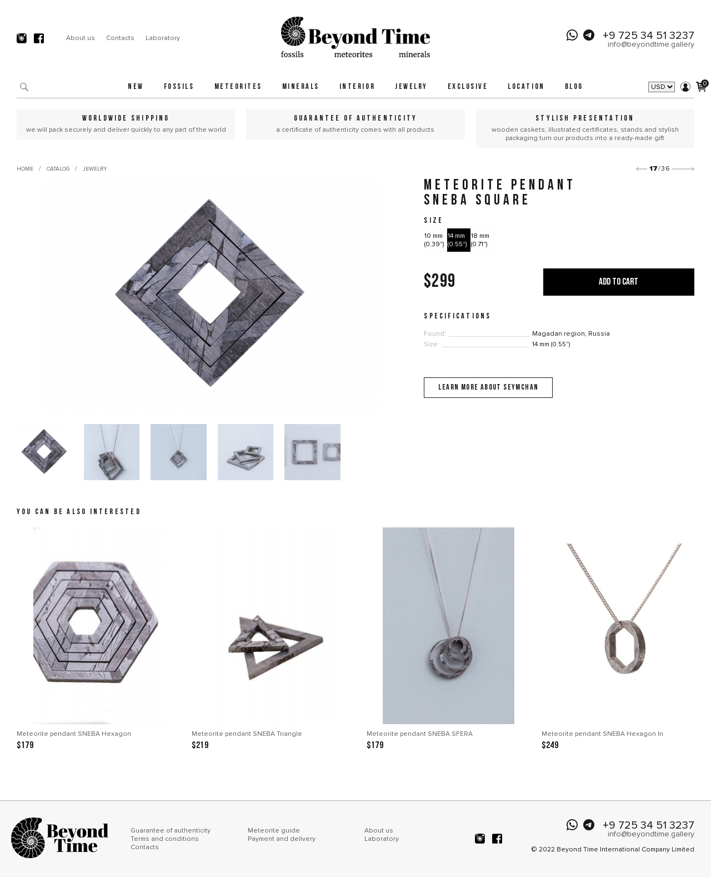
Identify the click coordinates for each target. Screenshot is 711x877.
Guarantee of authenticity (171, 830)
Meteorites (238, 87)
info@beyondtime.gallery (651, 44)
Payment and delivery (282, 839)
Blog (574, 87)
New (136, 87)
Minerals (300, 87)
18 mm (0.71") (480, 240)
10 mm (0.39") (434, 240)
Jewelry (411, 87)
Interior (357, 87)
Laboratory (163, 38)
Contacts (120, 38)
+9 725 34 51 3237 (648, 35)
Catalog (58, 169)
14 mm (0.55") (457, 240)
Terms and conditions (165, 839)
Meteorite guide (274, 830)
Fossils (179, 87)
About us (80, 38)
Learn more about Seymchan (488, 387)
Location (526, 87)
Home (25, 169)
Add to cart (618, 282)
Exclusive (468, 87)
